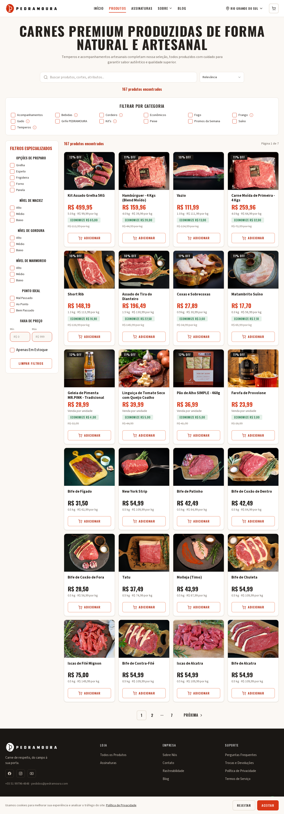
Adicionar (89, 237)
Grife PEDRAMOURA (74, 121)
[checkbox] (13, 115)
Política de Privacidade (240, 771)
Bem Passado (25, 310)
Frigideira (22, 178)
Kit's (108, 121)
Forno (20, 184)
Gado (20, 121)
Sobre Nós (170, 755)
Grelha (20, 165)
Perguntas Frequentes (241, 755)
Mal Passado (24, 298)
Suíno (242, 121)
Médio (20, 214)
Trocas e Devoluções (239, 763)
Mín (12, 329)
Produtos (117, 8)
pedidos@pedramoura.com (49, 783)
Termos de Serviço (237, 779)
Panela (20, 190)
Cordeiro (111, 115)
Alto (19, 208)
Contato (168, 763)
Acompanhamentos (30, 115)
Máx (34, 329)
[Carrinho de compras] (274, 8)
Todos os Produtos (113, 755)
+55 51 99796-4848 (17, 783)
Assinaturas (141, 8)
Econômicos (158, 115)
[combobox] (222, 77)
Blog (182, 8)
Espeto (21, 171)
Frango (243, 115)
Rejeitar (244, 805)
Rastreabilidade (173, 771)
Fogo (197, 115)
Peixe (153, 121)
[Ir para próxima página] (192, 715)
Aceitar (268, 805)
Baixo (19, 220)
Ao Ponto (22, 304)
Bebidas (66, 115)
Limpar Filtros (31, 363)
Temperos (24, 127)
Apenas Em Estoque (32, 350)
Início (98, 8)
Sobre (165, 8)
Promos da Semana (207, 121)
